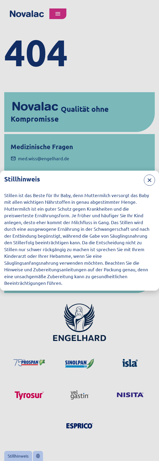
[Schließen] (149, 180)
